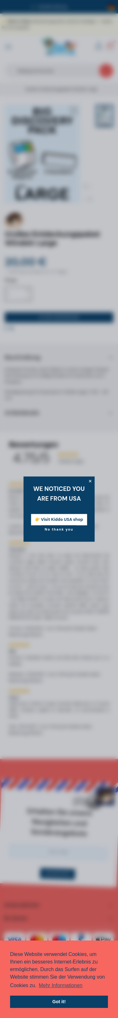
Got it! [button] (58, 1001)
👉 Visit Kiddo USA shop (59, 519)
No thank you (59, 529)
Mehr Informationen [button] (60, 985)
